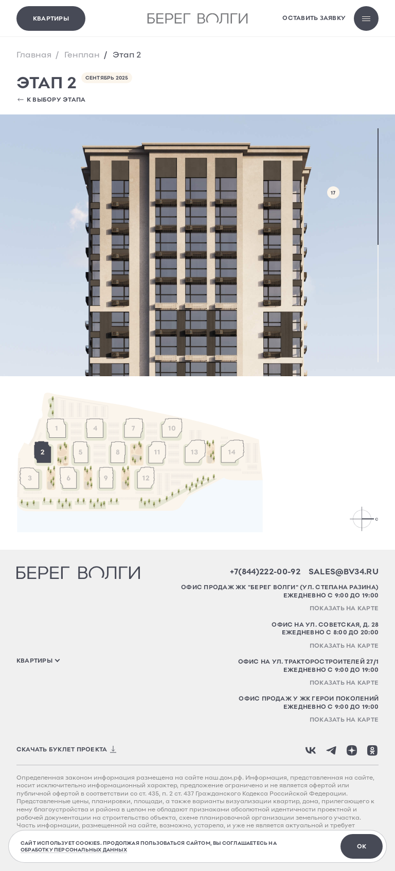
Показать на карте (344, 608)
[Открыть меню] (366, 18)
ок (361, 846)
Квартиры (51, 18)
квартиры (34, 660)
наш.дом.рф (223, 777)
